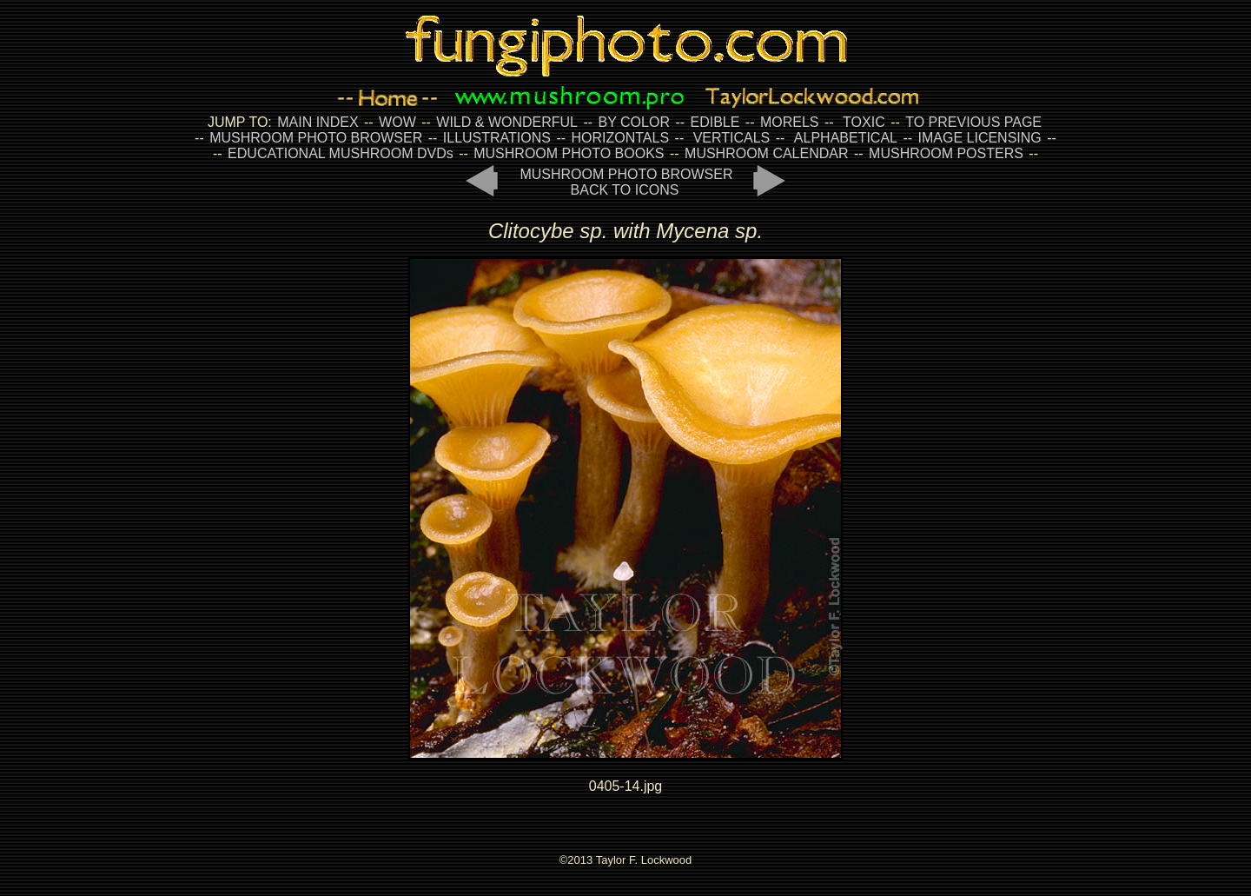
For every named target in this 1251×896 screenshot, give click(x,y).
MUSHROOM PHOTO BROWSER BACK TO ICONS (626, 182)
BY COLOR (634, 122)
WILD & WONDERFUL (507, 122)
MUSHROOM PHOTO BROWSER (315, 137)
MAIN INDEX (317, 122)
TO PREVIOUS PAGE (973, 122)
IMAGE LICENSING (978, 137)
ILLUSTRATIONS (497, 137)
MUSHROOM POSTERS (946, 153)
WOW (397, 122)
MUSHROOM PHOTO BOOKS (568, 153)
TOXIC (864, 122)
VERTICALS (732, 137)
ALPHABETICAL (845, 137)
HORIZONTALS (621, 137)
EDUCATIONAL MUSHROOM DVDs (340, 153)
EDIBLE (714, 122)
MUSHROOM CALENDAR (766, 153)
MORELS (789, 122)
